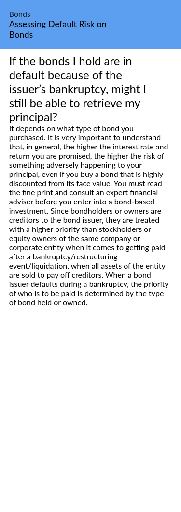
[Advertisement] (90, 420)
